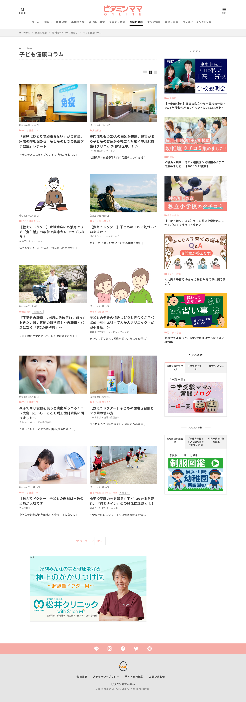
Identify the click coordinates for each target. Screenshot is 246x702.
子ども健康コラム (92, 32)
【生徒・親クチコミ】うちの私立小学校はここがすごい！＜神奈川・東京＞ (194, 223)
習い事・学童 (97, 22)
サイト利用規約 (134, 676)
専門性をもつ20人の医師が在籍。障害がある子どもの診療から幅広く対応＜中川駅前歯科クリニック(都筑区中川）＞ (122, 141)
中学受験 (61, 22)
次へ (99, 541)
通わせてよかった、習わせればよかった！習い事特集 (194, 340)
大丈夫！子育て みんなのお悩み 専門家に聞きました (195, 281)
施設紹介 (26, 311)
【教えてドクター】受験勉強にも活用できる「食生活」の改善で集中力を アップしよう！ (52, 232)
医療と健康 (136, 22)
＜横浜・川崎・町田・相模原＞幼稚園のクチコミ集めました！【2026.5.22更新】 (194, 164)
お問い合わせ (157, 676)
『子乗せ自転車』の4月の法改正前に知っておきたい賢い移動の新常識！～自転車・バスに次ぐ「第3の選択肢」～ (52, 323)
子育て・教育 (117, 22)
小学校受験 (78, 22)
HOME (26, 32)
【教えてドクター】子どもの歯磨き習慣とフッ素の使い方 (122, 410)
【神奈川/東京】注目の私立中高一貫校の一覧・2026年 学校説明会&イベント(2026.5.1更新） (195, 105)
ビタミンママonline (123, 684)
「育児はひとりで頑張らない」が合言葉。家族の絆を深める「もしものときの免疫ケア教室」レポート (51, 141)
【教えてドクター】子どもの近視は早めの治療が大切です (51, 500)
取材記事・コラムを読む (65, 32)
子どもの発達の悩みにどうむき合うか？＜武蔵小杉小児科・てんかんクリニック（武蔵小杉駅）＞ (122, 322)
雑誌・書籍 (171, 22)
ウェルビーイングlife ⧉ (196, 22)
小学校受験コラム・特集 (105, 492)
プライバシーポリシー (106, 676)
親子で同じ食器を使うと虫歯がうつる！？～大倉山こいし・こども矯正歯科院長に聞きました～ (51, 413)
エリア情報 (154, 22)
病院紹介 (97, 130)
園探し (48, 22)
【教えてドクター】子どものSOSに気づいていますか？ (123, 229)
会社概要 (81, 676)
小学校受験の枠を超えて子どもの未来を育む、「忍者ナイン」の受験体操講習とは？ (122, 501)
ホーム (35, 22)
